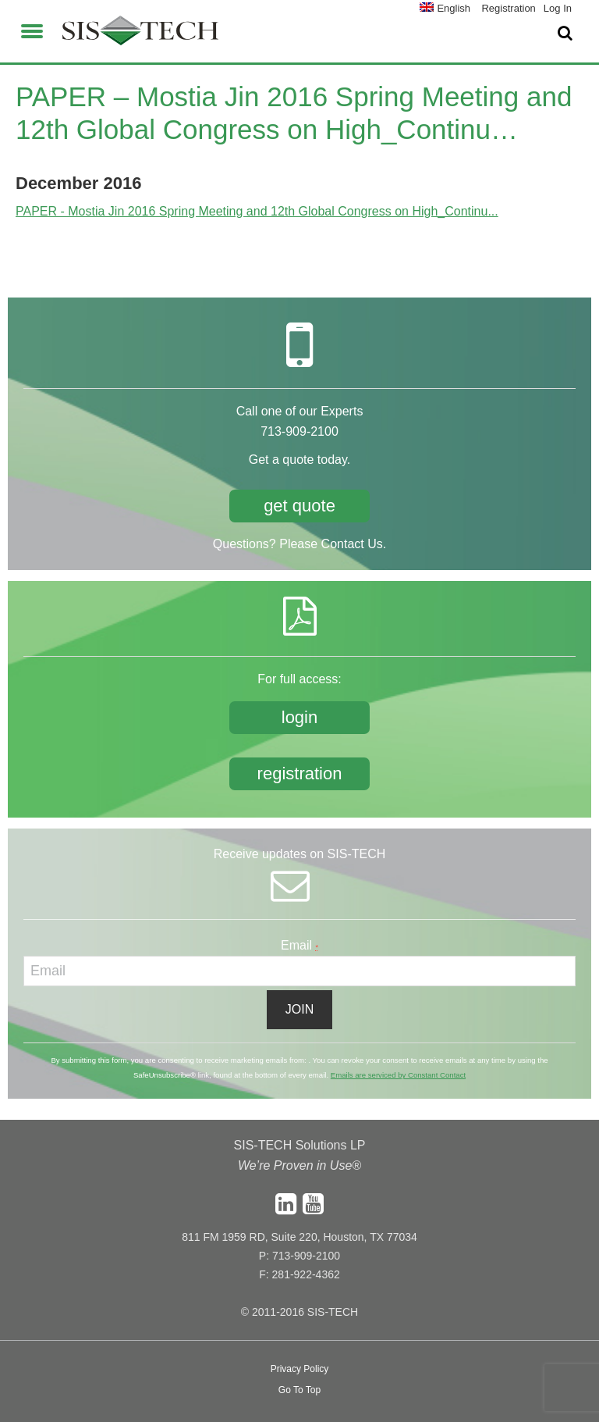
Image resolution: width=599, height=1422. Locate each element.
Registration (508, 8)
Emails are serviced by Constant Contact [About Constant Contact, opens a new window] (398, 1075)
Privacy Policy (300, 1368)
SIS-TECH (140, 35)
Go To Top (299, 1390)
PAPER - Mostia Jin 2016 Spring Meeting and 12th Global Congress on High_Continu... (257, 211)
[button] (32, 29)
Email (299, 945)
